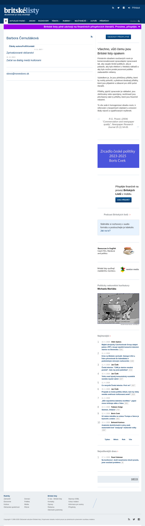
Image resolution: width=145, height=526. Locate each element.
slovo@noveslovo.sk (17, 73)
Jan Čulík (114, 365)
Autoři (94, 21)
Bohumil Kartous (118, 422)
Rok (123, 439)
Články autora (15, 46)
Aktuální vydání (17, 21)
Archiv (32, 21)
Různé (26, 507)
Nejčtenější (81, 21)
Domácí (27, 499)
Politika (27, 502)
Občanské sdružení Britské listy (30, 519)
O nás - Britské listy (55, 499)
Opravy (50, 504)
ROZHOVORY (43, 21)
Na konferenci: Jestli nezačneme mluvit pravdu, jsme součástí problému (120, 461)
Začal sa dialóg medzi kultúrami (23, 60)
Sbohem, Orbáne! (111, 410)
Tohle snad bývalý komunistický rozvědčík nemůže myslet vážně (118, 377)
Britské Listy (119, 501)
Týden (107, 439)
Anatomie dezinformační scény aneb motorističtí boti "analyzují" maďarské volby (119, 427)
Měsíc (115, 439)
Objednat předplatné (118, 37)
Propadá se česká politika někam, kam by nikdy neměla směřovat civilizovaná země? (120, 393)
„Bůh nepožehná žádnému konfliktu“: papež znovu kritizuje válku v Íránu (119, 402)
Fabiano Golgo (117, 407)
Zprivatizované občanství (20, 52)
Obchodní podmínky (55, 510)
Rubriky (67, 21)
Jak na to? (105, 231)
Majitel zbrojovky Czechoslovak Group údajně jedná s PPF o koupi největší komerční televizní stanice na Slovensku (120, 347)
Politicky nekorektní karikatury (113, 287)
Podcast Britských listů (113, 214)
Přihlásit (134, 8)
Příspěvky (104, 21)
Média (26, 504)
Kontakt (30, 46)
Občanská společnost (12, 507)
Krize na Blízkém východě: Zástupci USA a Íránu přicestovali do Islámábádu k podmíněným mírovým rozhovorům (118, 358)
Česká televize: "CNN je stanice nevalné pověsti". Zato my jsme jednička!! (117, 369)
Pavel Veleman (117, 457)
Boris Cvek (115, 413)
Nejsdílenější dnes (107, 451)
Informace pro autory (76, 504)
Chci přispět (123, 200)
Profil (24, 46)
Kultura (6, 504)
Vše (130, 439)
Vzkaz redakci (73, 502)
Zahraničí (7, 499)
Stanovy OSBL (73, 499)
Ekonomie (7, 502)
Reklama (51, 507)
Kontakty (51, 502)
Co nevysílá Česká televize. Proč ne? (119, 385)
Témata (56, 21)
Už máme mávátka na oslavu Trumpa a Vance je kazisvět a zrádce (120, 417)
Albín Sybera (116, 342)
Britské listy (23, 11)
